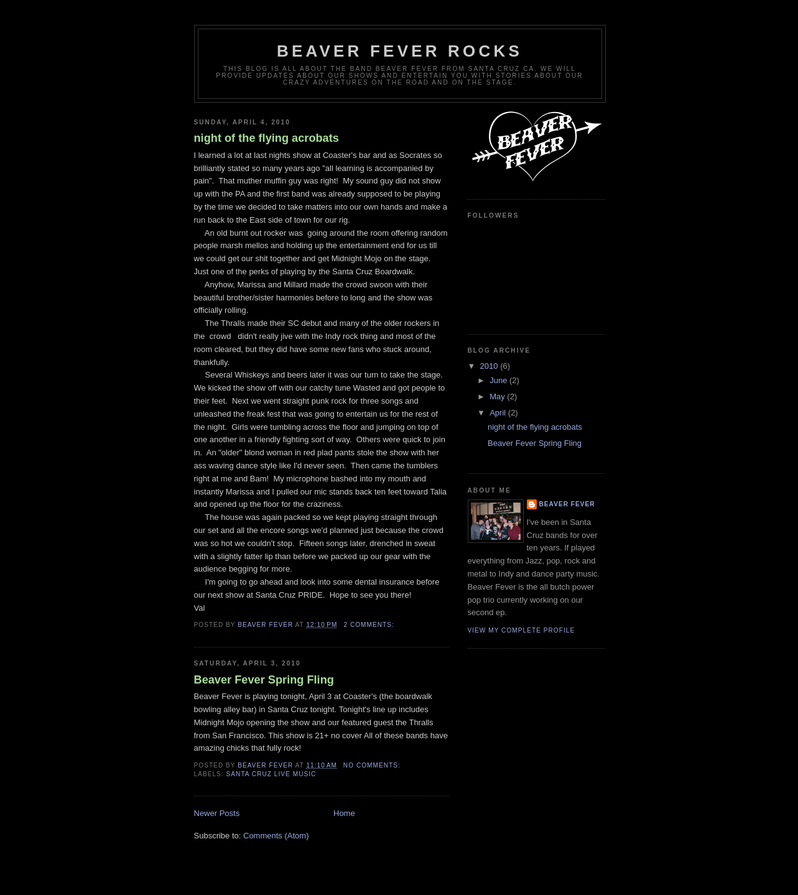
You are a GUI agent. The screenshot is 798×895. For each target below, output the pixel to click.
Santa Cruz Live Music (271, 774)
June (499, 380)
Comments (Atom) (276, 835)
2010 (490, 366)
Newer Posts (217, 813)
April (498, 412)
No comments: (373, 765)
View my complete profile (521, 630)
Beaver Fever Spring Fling (264, 680)
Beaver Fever (567, 504)
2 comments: (369, 624)
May (498, 396)
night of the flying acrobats (266, 138)
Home (344, 813)
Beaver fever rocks (399, 51)
